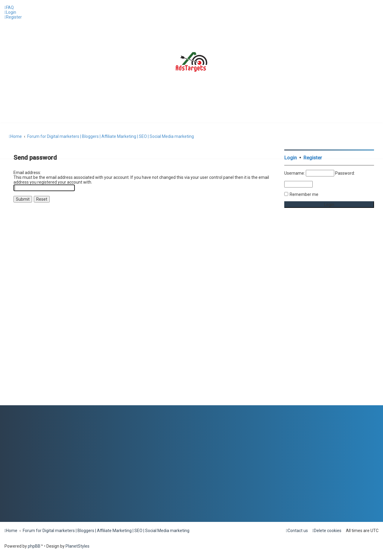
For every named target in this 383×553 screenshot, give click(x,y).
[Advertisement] (329, 315)
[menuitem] (9, 7)
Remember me (304, 194)
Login (290, 158)
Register (312, 158)
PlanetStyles (77, 546)
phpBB (34, 546)
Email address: (27, 172)
